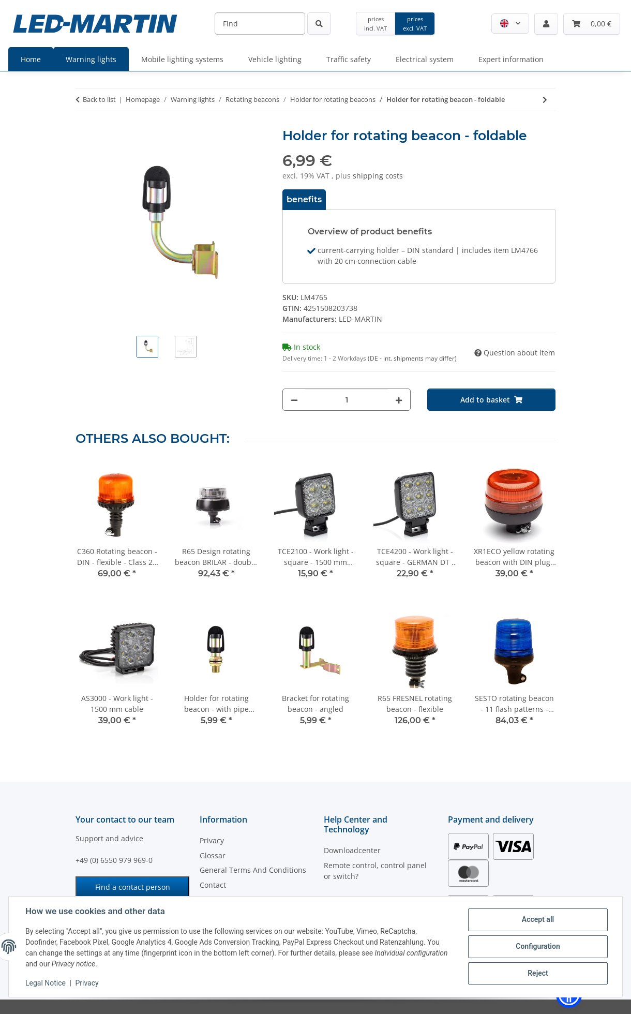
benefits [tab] (304, 199)
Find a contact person (132, 887)
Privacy (86, 983)
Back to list (99, 99)
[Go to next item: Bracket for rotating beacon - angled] (544, 99)
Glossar (213, 855)
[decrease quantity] (294, 399)
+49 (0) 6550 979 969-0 (114, 860)
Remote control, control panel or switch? (375, 870)
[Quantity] (346, 399)
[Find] (260, 23)
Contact (213, 885)
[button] (510, 23)
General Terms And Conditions (253, 870)
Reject (538, 973)
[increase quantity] (398, 399)
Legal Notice (45, 983)
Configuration (538, 946)
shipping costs (378, 176)
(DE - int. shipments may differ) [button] (412, 358)
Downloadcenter (352, 850)
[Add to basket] (491, 400)
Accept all (538, 919)
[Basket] (591, 24)
